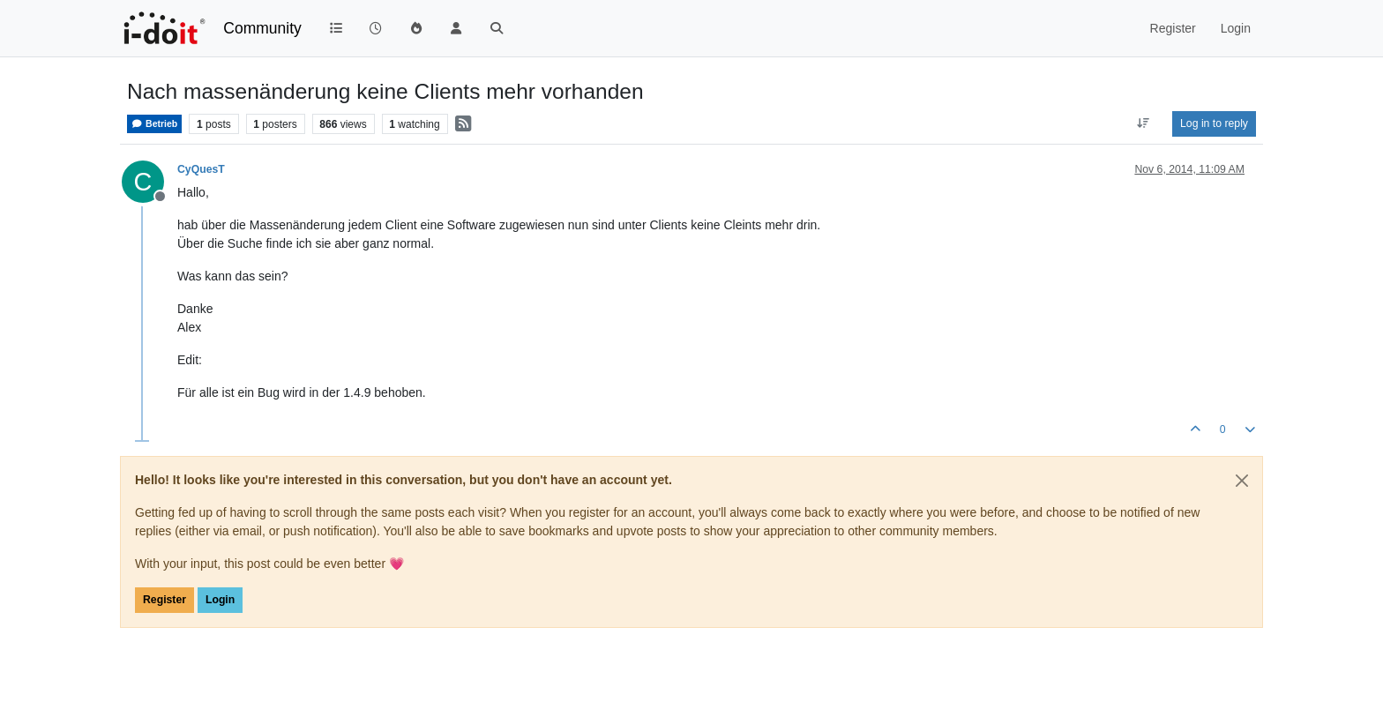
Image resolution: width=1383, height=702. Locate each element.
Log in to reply (1214, 123)
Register (164, 600)
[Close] (1242, 480)
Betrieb (154, 124)
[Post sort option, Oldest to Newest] (1143, 123)
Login (220, 600)
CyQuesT (201, 169)
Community (262, 28)
